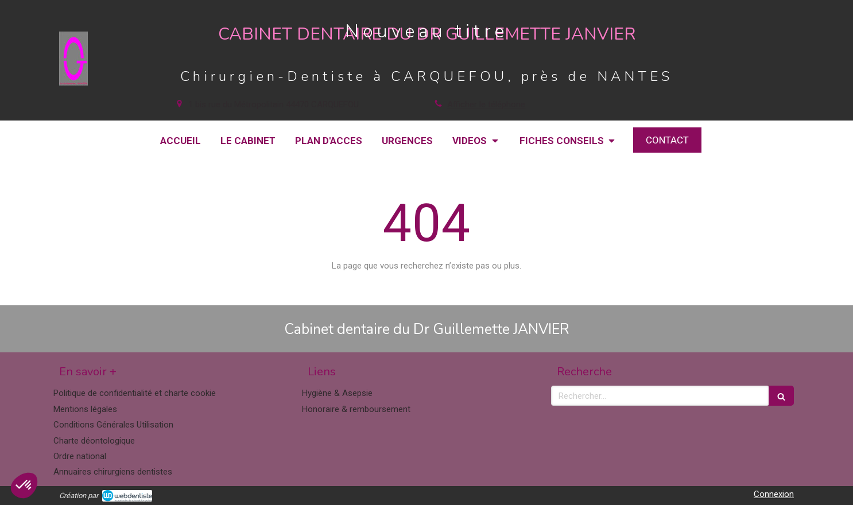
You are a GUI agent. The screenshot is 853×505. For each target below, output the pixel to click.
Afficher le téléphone (486, 104)
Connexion (774, 494)
